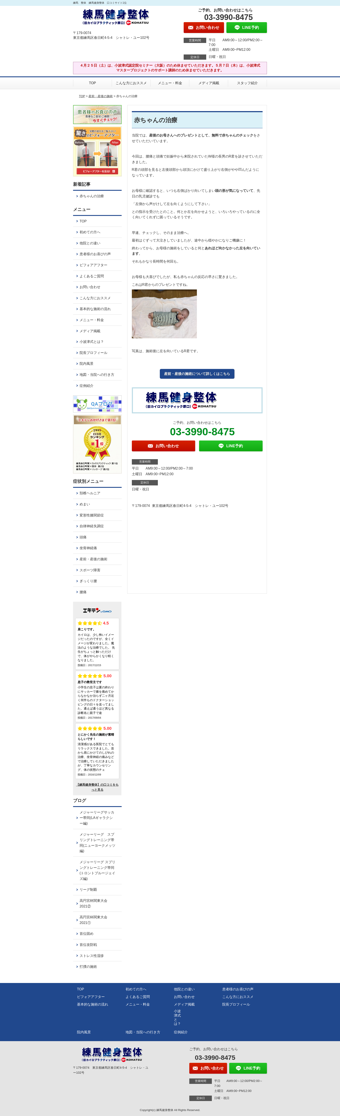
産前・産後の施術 (100, 96)
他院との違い (90, 243)
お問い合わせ (90, 287)
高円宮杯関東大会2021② (93, 903)
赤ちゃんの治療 (92, 196)
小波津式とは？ (92, 342)
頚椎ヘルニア (90, 493)
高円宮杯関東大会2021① (93, 920)
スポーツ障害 (90, 570)
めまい (85, 504)
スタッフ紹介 (247, 83)
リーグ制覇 (88, 889)
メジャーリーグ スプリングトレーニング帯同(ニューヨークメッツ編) (97, 843)
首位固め (86, 933)
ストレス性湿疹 (92, 956)
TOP (92, 83)
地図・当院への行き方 (97, 374)
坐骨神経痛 (88, 548)
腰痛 (83, 592)
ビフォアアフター (93, 265)
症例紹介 (86, 386)
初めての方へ (90, 232)
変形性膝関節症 (92, 515)
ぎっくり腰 (88, 581)
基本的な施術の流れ (95, 309)
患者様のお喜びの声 (95, 254)
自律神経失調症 (92, 526)
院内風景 (86, 363)
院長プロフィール (93, 353)
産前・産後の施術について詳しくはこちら (197, 374)
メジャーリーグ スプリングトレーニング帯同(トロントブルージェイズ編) (97, 870)
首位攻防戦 (88, 945)
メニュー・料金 (170, 83)
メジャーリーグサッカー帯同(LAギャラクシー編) (97, 817)
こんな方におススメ (131, 83)
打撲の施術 (88, 966)
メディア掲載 (208, 83)
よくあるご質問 (92, 276)
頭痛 (83, 537)
